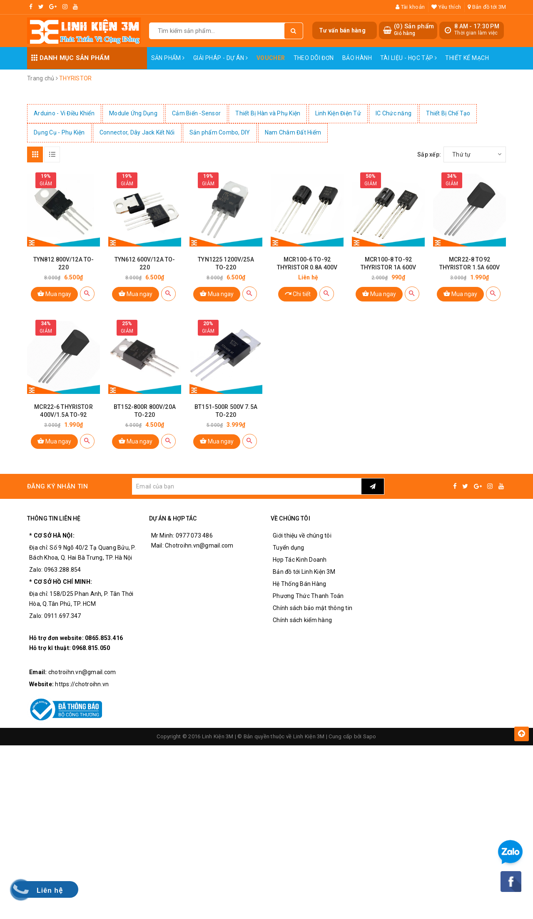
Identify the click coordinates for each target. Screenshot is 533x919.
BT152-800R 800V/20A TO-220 (145, 410)
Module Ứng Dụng (133, 113)
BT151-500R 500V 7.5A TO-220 (225, 410)
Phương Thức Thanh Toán (308, 596)
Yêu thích (446, 7)
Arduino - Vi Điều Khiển (64, 113)
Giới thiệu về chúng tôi (302, 535)
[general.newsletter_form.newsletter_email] (246, 486)
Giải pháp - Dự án (220, 58)
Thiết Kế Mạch (466, 58)
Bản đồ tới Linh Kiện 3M (304, 571)
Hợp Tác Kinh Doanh (300, 559)
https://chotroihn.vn (82, 684)
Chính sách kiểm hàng (302, 620)
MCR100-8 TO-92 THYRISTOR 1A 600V (388, 263)
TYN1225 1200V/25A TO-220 (226, 263)
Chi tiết (298, 293)
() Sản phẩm (414, 29)
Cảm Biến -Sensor (196, 113)
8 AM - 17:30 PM (476, 26)
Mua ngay (54, 293)
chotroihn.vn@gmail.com (82, 672)
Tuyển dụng (288, 547)
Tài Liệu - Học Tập (408, 58)
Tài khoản (410, 7)
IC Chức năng (393, 113)
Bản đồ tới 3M (487, 7)
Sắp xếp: (429, 154)
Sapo (369, 736)
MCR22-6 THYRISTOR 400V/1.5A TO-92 (63, 410)
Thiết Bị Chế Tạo (448, 113)
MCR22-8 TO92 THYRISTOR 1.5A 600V (469, 263)
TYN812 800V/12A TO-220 (63, 263)
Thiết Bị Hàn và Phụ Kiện (267, 113)
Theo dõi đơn (314, 58)
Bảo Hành (357, 58)
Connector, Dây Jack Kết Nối (137, 132)
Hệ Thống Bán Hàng (299, 583)
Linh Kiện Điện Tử (338, 113)
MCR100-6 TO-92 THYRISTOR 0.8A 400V (307, 263)
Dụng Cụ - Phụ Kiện (59, 132)
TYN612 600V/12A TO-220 (145, 263)
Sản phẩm (168, 58)
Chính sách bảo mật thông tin (312, 608)
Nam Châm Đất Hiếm (293, 132)
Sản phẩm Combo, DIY (219, 132)
